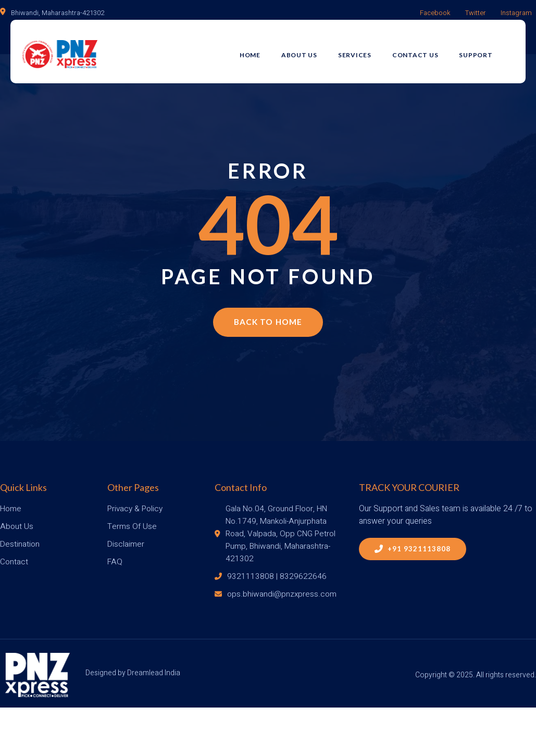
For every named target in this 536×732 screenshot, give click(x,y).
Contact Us (427, 50)
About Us (311, 50)
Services (366, 50)
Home (262, 50)
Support (488, 50)
